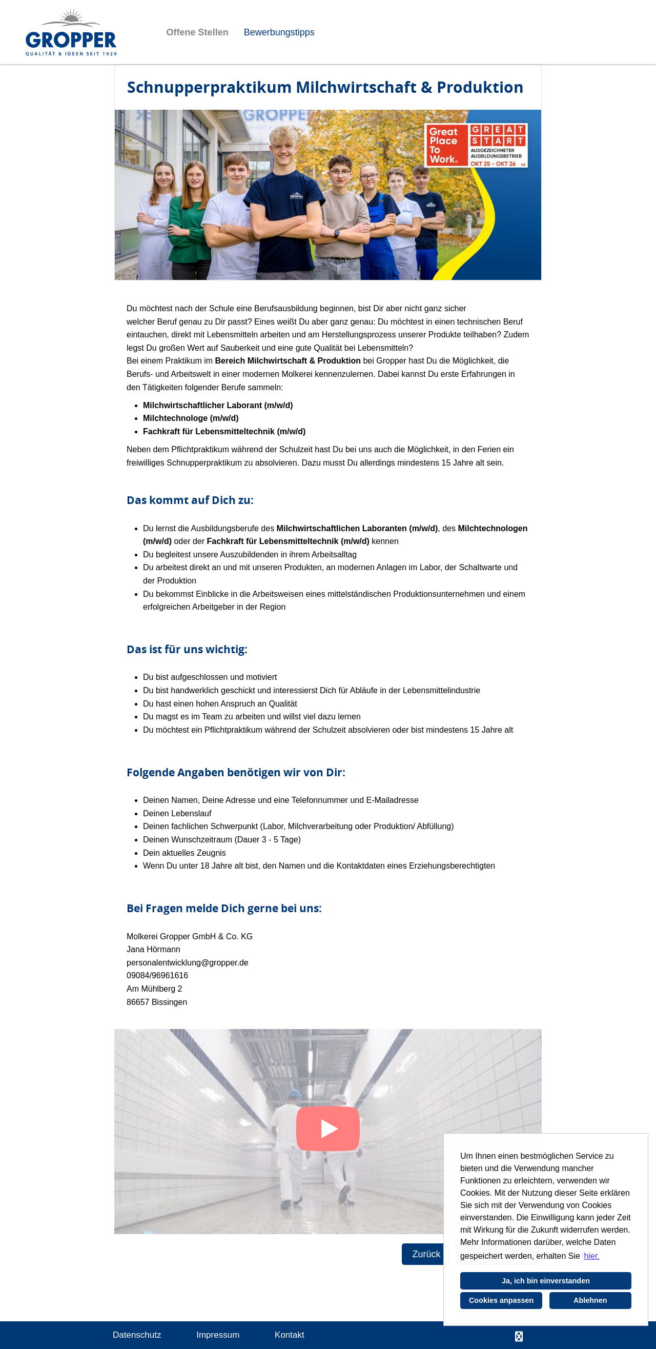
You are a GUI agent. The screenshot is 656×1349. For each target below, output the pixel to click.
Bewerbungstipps (279, 32)
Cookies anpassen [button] (501, 1300)
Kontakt (289, 1335)
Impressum (217, 1335)
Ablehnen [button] (590, 1300)
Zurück (426, 1254)
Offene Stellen (198, 32)
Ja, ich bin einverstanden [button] (546, 1281)
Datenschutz (137, 1335)
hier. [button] (592, 1256)
